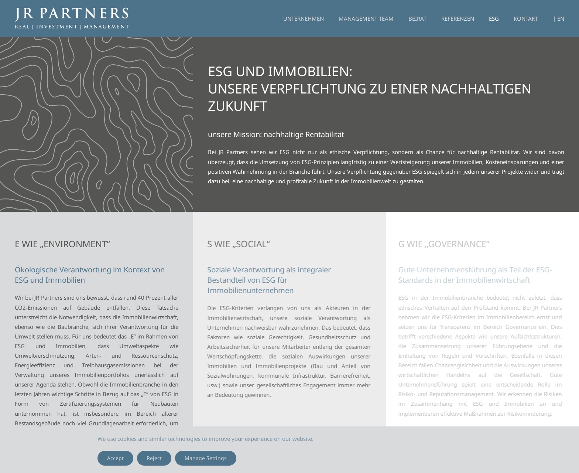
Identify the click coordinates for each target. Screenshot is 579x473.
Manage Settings (206, 458)
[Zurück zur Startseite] (72, 18)
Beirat (417, 18)
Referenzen (457, 18)
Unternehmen (303, 18)
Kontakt (526, 18)
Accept (115, 458)
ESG (494, 18)
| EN (558, 18)
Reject (154, 458)
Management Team (366, 18)
